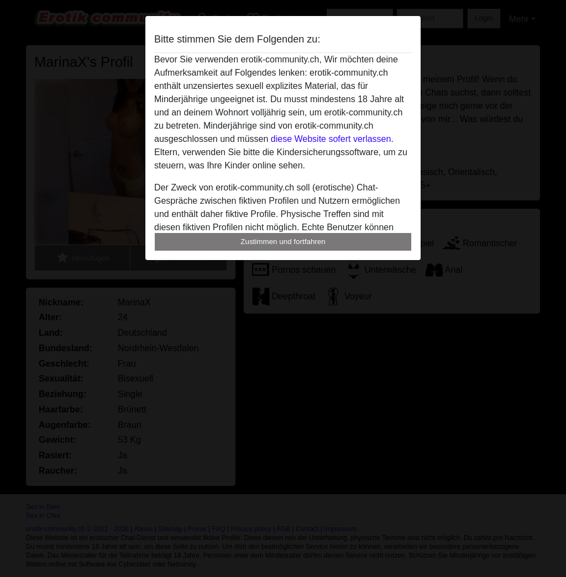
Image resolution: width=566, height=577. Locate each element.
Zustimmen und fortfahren (283, 241)
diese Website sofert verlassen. (332, 139)
